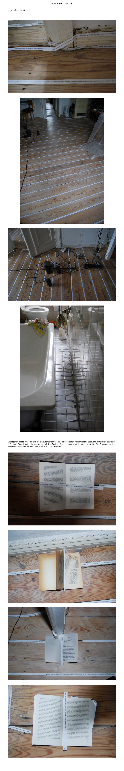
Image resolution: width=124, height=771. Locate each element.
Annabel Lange (62, 3)
